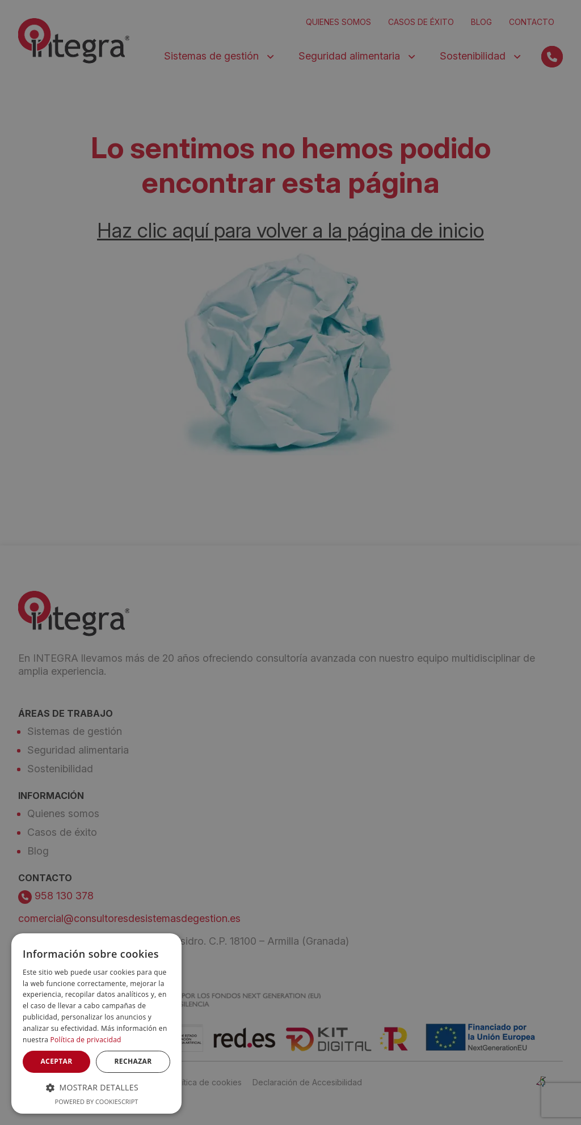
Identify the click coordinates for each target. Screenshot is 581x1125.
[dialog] (96, 1023)
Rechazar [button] (132, 1061)
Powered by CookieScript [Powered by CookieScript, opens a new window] (96, 1101)
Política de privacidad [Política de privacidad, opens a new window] (85, 1039)
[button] (96, 1087)
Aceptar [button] (56, 1061)
